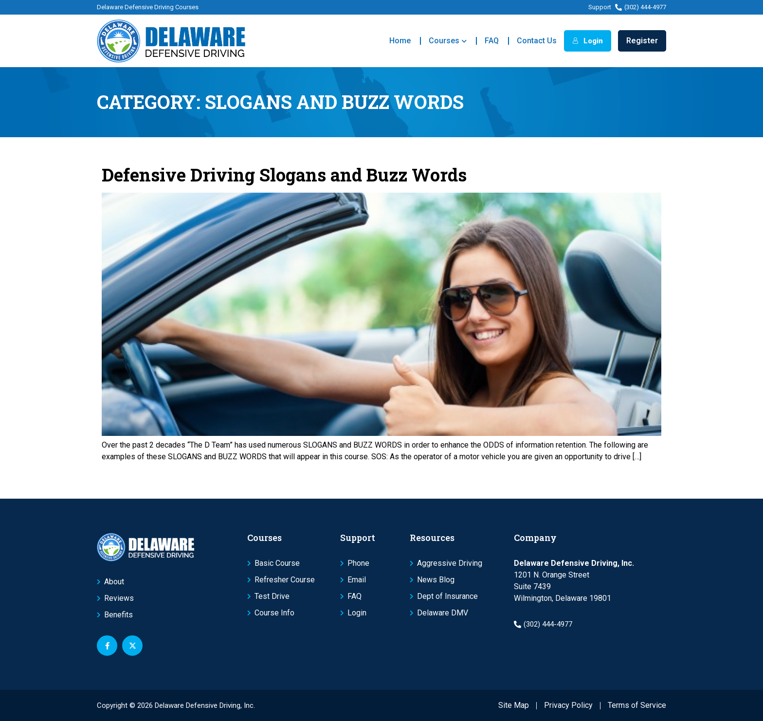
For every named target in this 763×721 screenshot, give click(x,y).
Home (400, 40)
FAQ (492, 40)
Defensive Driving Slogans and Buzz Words (284, 174)
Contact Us (537, 40)
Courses (448, 41)
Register (642, 40)
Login (587, 40)
